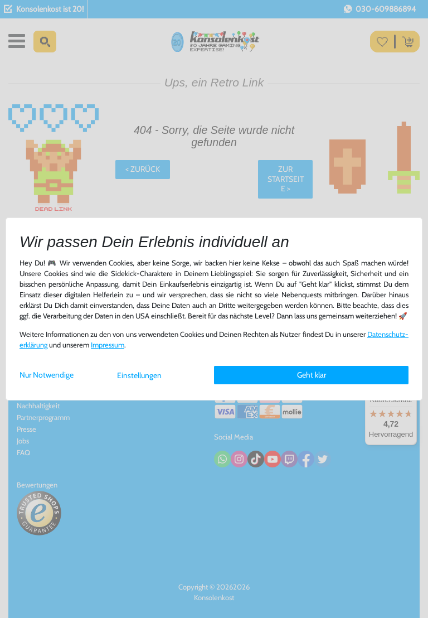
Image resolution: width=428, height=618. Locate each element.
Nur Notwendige (47, 375)
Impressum (107, 345)
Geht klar (311, 375)
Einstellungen (139, 375)
